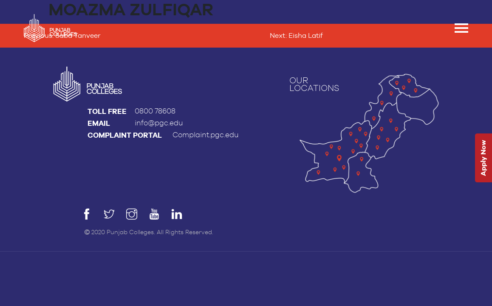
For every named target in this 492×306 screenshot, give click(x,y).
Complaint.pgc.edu (205, 135)
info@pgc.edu (159, 123)
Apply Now (483, 158)
